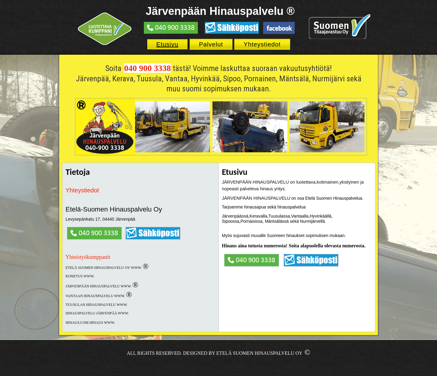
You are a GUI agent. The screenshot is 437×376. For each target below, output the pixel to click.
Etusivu (167, 44)
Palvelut (211, 44)
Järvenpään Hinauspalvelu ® (220, 11)
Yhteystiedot (262, 44)
